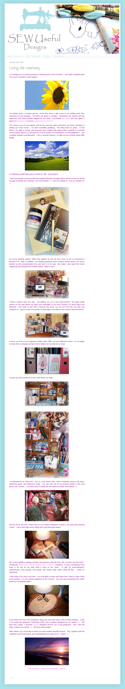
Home (9, 56)
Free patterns (58, 56)
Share (11, 678)
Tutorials (47, 56)
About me (18, 56)
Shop (27, 56)
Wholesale (36, 56)
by (36, 565)
